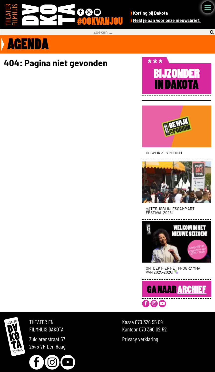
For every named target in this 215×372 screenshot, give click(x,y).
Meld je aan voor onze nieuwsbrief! (167, 20)
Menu (207, 7)
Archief (191, 290)
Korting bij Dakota (150, 13)
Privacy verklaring (140, 338)
